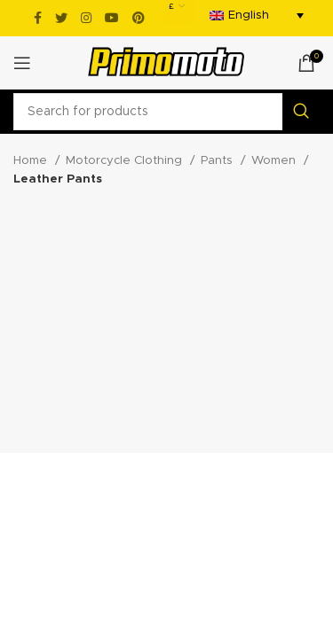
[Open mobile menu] (22, 63)
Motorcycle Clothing (126, 160)
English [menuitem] (248, 15)
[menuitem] (256, 15)
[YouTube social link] (111, 17)
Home (32, 160)
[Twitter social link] (61, 17)
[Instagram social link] (86, 17)
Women (275, 160)
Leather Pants (57, 179)
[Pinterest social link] (138, 17)
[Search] (166, 111)
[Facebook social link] (37, 17)
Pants (218, 160)
